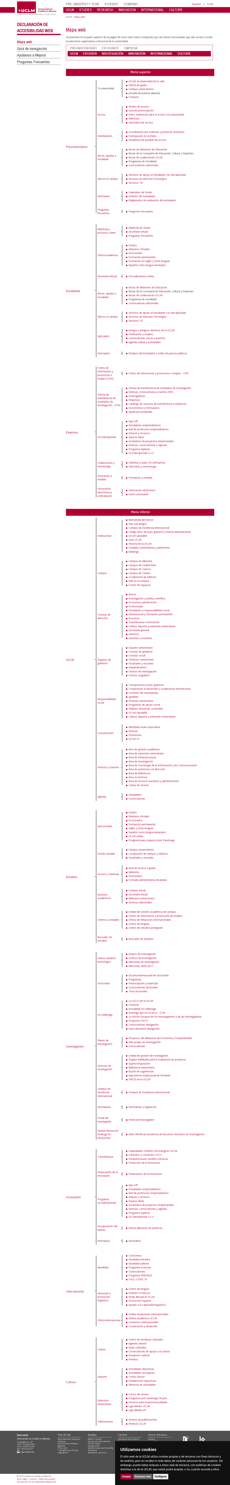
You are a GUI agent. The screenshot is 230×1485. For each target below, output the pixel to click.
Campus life (94, 1445)
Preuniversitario (77, 147)
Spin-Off (133, 421)
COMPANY (131, 4)
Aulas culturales (137, 1347)
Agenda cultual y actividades (145, 342)
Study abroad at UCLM (142, 1296)
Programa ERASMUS (140, 1275)
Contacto (134, 97)
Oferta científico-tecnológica (107, 959)
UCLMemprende (106, 437)
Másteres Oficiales (139, 249)
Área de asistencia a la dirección (147, 769)
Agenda (101, 796)
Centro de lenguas (139, 923)
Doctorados (135, 253)
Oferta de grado (138, 85)
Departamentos (138, 667)
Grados (133, 245)
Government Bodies (68, 1443)
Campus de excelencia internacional (149, 527)
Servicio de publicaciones (143, 1419)
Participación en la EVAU (142, 136)
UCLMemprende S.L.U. (141, 453)
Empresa (72, 432)
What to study (94, 1439)
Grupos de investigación (142, 954)
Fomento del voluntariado (143, 692)
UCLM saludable (138, 535)
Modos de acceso (139, 106)
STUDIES (85, 9)
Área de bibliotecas (139, 773)
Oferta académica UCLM (143, 1318)
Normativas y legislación (142, 1107)
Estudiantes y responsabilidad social (149, 610)
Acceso (101, 114)
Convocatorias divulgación (144, 1024)
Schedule (92, 1450)
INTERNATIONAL (152, 9)
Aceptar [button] (126, 1476)
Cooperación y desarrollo (143, 1326)
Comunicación (105, 733)
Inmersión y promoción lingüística (104, 1297)
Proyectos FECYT (138, 1020)
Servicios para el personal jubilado (148, 1402)
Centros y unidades (108, 919)
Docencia (134, 618)
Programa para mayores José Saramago (152, 840)
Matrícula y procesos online (106, 230)
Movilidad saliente (139, 1263)
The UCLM (64, 1434)
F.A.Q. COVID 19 (138, 1279)
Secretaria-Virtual (107, 276)
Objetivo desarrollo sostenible (146, 708)
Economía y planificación (143, 602)
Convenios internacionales (144, 1322)
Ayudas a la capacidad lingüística (147, 1304)
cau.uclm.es (25, 1451)
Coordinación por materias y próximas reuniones (156, 132)
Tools (210, 4)
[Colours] (202, 1439)
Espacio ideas (136, 437)
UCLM (70, 9)
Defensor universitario (141, 659)
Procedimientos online (141, 276)
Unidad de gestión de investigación (148, 1055)
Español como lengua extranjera (147, 265)
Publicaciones (105, 1421)
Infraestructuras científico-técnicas (148, 1159)
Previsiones (135, 735)
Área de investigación (141, 761)
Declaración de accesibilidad (30, 1481)
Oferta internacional (108, 1320)
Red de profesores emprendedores (149, 429)
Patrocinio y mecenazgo (142, 466)
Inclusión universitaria (141, 700)
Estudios (71, 877)
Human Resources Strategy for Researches (107, 1134)
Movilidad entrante (139, 1259)
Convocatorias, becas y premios (147, 338)
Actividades (135, 794)
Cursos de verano (139, 1394)
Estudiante (73, 291)
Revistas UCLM (137, 1423)
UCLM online (136, 836)
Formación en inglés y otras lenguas (149, 261)
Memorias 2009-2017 (141, 966)
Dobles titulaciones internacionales (148, 1314)
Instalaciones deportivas (142, 1380)
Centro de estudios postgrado (146, 927)
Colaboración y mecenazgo (106, 464)
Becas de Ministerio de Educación (148, 149)
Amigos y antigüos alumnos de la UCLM (151, 330)
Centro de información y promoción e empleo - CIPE (159, 373)
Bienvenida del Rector (141, 519)
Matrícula (134, 118)
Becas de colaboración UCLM (145, 157)
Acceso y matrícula (108, 874)
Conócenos (135, 1255)
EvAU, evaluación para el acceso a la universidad (156, 114)
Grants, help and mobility (100, 1448)
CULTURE (176, 9)
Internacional (75, 1291)
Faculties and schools (128, 1439)
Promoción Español (140, 1300)
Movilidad (102, 1267)
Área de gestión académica (144, 749)
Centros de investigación (143, 671)
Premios (133, 1359)
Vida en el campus (107, 178)
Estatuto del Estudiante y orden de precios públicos (158, 353)
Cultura (71, 1382)
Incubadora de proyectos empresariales (151, 441)
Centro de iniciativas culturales (146, 1339)
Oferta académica (107, 255)
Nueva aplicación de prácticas (145, 1228)
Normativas (104, 1107)
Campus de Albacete (140, 561)
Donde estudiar (106, 853)
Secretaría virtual (138, 231)
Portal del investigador (104, 1119)
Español (196, 4)
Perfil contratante (139, 494)
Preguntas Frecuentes (33, 61)
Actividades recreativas (142, 1372)
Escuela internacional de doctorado (149, 975)
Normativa (103, 196)
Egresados (103, 336)
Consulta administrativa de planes (148, 880)
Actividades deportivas (141, 1369)
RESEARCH (105, 9)
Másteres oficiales (139, 816)
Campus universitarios (141, 89)
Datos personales (47, 1479)
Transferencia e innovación (144, 622)
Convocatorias (137, 798)
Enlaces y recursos (139, 433)
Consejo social (137, 655)
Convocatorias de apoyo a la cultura (149, 1351)
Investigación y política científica (147, 598)
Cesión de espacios (140, 585)
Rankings (134, 551)
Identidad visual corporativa (144, 727)
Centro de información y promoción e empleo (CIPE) (105, 373)
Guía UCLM (135, 539)
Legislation (63, 1452)
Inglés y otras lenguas (141, 828)
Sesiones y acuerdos (140, 638)
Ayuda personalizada (140, 411)
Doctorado (103, 983)
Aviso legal (22, 1479)
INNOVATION (127, 9)
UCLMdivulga (104, 1014)
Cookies (33, 1479)
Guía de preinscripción (141, 110)
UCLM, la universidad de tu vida (146, 81)
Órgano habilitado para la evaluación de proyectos (157, 1059)
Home (69, 16)
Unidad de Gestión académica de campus (152, 911)
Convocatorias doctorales (143, 987)
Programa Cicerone (140, 1267)
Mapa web (24, 41)
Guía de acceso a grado (142, 868)
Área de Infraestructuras (142, 757)
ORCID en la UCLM (139, 1079)
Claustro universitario (141, 647)
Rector (132, 594)
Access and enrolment (99, 1441)
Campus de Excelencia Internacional (104, 1092)
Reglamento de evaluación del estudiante (152, 200)
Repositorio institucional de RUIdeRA (149, 1075)
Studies (92, 1434)
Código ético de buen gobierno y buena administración (160, 531)
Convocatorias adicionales (144, 165)
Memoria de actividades (142, 1384)
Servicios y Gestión (108, 767)
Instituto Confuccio (139, 1293)
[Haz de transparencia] (186, 1439)
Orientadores (104, 136)
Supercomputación (139, 1063)
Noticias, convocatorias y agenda (148, 445)
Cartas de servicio (139, 785)
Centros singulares (139, 675)
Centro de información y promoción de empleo (155, 915)
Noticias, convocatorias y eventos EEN (151, 392)
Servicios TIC (136, 182)
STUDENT (111, 4)
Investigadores (137, 396)
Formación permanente (142, 257)
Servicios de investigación (104, 1067)
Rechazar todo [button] (143, 1476)
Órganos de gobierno (104, 661)
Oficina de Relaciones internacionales (150, 919)
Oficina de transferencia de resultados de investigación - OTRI (108, 400)
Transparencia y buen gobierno (146, 685)
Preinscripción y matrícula (143, 983)
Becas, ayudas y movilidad (106, 157)
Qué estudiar (104, 826)
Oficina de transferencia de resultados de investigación (160, 388)
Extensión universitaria (104, 1402)
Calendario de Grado (140, 192)
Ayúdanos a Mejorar (31, 55)
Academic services (97, 1452)
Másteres (134, 872)
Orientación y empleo (141, 334)
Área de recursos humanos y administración (154, 781)
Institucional (104, 535)
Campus (102, 573)
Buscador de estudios (104, 938)
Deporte (102, 1376)
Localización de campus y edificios (148, 853)
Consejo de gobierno (141, 651)
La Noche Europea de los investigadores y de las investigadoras (165, 1016)
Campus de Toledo (139, 573)
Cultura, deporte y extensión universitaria (152, 626)
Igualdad (133, 696)
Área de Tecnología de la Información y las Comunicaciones (163, 765)
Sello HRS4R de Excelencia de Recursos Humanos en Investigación (167, 1134)
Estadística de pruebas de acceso (148, 140)
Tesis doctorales (138, 991)
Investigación (75, 1046)
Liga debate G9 (137, 1410)
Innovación (73, 1197)
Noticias (133, 731)
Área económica (138, 777)
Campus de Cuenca (140, 569)
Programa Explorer (139, 449)
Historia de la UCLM (140, 543)
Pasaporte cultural (139, 1355)
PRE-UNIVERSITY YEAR (82, 4)
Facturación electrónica (142, 490)
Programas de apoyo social (144, 704)
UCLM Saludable (138, 712)
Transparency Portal (68, 1450)
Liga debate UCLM (139, 1406)
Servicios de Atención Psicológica (148, 178)
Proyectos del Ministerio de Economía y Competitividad (160, 1038)
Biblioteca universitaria (141, 898)
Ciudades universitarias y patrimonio (149, 547)
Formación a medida (104, 477)
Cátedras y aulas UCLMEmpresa (147, 462)
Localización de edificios (142, 577)
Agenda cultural (137, 1343)
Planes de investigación (104, 1042)
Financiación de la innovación (107, 1173)
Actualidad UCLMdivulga (142, 1008)
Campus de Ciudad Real (142, 565)
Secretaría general (139, 630)
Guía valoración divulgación (144, 1028)
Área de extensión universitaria (146, 753)
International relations (69, 1439)
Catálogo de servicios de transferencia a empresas (158, 403)
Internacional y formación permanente (151, 614)
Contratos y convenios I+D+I (145, 1154)
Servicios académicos (104, 896)
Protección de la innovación (144, 1162)
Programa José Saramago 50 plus (148, 1398)
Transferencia (105, 1156)
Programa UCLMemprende (106, 1201)
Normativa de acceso (141, 122)
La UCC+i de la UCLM (141, 1001)
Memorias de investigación (144, 962)
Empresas (134, 400)
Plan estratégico (138, 524)
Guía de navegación (32, 48)
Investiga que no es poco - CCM (147, 1012)
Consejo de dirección (103, 616)
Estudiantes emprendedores (145, 425)
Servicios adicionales (140, 902)
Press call (62, 1448)
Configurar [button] (161, 1476)
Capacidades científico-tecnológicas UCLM (153, 1151)
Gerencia (134, 634)
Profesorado (136, 606)
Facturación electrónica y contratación (104, 492)
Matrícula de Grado (139, 227)
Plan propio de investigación (145, 1042)
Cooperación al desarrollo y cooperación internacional (159, 688)
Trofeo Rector (137, 1376)
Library (151, 1439)
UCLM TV (134, 739)
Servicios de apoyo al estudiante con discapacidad (157, 174)
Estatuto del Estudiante (142, 196)
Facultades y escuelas (141, 663)
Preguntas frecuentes (103, 211)
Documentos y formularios (144, 408)
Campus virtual (137, 890)
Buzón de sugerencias (141, 1071)
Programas (135, 979)
